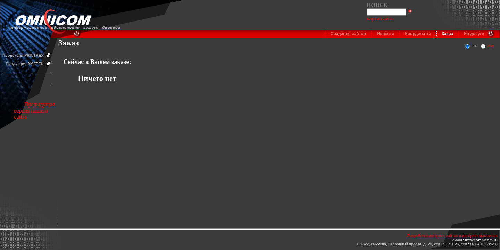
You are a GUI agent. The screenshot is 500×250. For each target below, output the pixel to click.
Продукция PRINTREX (23, 55)
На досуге (474, 33)
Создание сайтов (348, 33)
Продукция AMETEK (24, 63)
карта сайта (380, 19)
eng (491, 46)
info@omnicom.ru (481, 240)
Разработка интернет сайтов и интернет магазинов (452, 236)
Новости (385, 33)
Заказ (447, 33)
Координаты (418, 33)
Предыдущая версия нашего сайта (34, 110)
